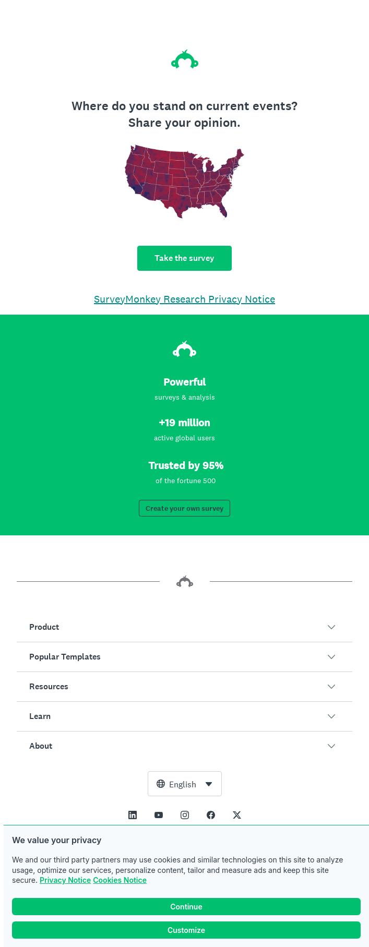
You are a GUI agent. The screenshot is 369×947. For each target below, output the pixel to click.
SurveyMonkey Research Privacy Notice (184, 299)
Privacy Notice (65, 880)
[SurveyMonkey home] (184, 59)
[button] (184, 627)
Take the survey (184, 258)
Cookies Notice (120, 880)
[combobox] (185, 783)
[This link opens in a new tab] (133, 815)
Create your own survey (184, 508)
